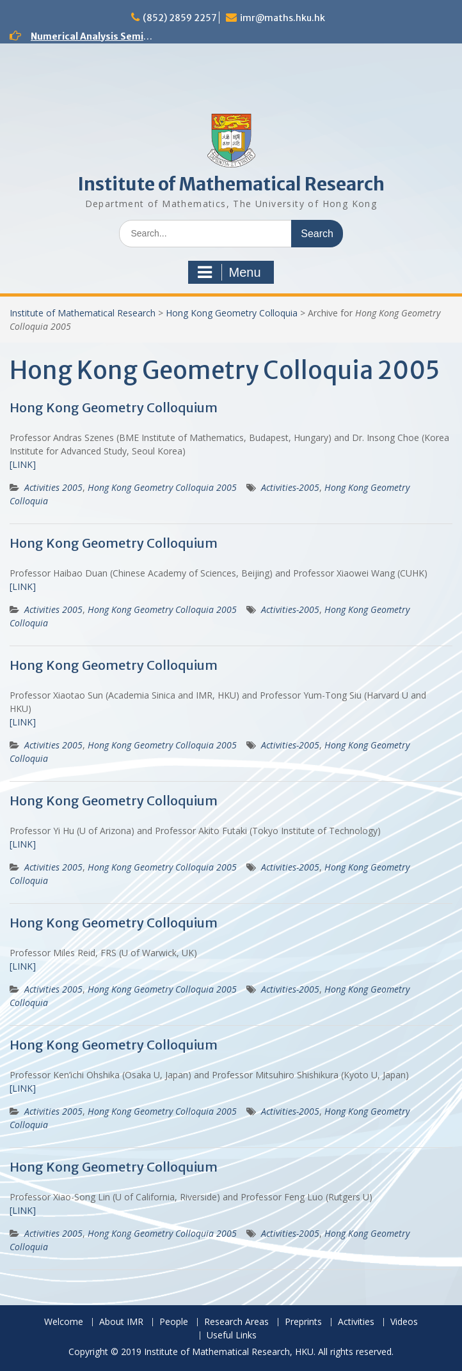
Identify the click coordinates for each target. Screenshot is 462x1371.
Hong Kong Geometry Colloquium (114, 407)
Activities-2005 (290, 487)
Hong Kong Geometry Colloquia (232, 313)
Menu (229, 272)
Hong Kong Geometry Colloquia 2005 (162, 487)
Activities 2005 (53, 487)
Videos (404, 1322)
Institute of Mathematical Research (231, 184)
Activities (356, 1322)
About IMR (121, 1322)
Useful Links (232, 1335)
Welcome (63, 1322)
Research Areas (236, 1322)
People (173, 1322)
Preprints (303, 1322)
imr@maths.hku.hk (282, 18)
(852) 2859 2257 (180, 18)
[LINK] (23, 464)
